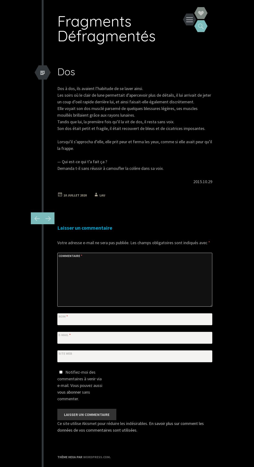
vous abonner (69, 392)
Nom (63, 316)
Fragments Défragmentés (106, 28)
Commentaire (70, 256)
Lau (102, 195)
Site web (65, 353)
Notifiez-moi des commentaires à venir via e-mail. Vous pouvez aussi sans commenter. (79, 385)
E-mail (65, 335)
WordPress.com (96, 457)
